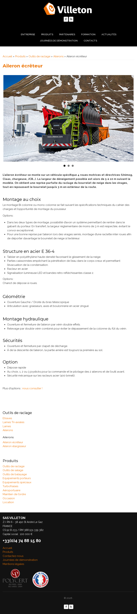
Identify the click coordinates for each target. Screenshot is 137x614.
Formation (88, 34)
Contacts (90, 40)
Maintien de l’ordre (14, 494)
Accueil (7, 56)
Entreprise (28, 34)
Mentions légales (13, 564)
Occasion (9, 498)
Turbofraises (10, 486)
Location (8, 502)
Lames (7, 426)
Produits (47, 34)
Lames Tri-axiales (13, 422)
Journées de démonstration (59, 40)
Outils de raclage (39, 56)
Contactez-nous (13, 556)
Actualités (109, 34)
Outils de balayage (15, 474)
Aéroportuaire (11, 490)
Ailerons (58, 56)
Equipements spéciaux (17, 482)
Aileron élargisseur (14, 446)
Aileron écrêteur (13, 442)
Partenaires (67, 34)
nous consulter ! (32, 388)
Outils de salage (13, 470)
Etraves (7, 418)
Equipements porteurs (17, 478)
